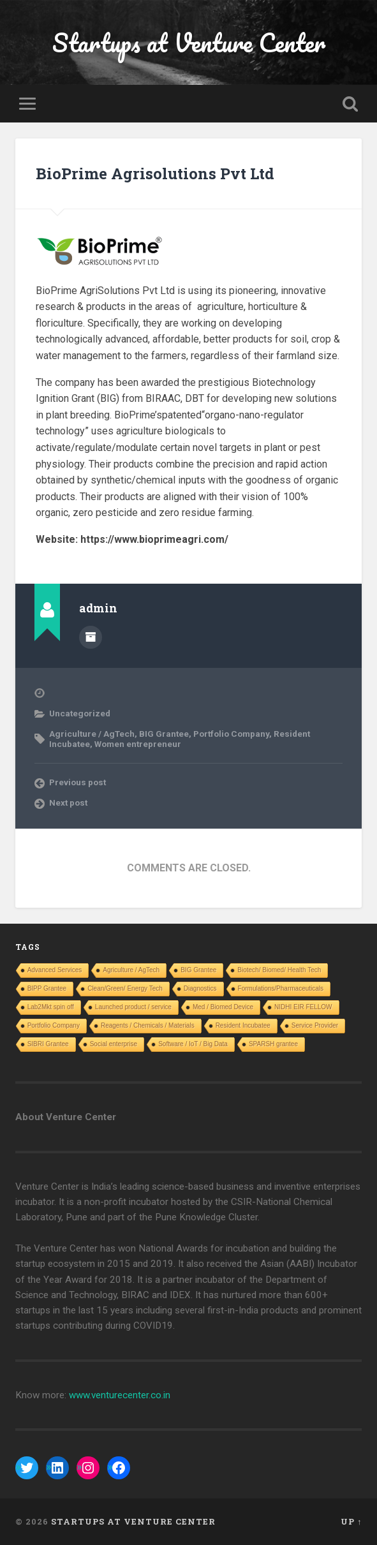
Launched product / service (133, 1006)
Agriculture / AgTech (92, 733)
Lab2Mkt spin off (50, 1006)
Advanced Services (54, 969)
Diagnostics (200, 988)
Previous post (77, 782)
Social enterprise (113, 1043)
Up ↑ (351, 1521)
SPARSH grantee (273, 1043)
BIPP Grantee (47, 988)
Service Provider (315, 1025)
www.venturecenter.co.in (119, 1395)
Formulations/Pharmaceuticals (281, 988)
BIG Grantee (164, 733)
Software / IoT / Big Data (193, 1043)
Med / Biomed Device (223, 1006)
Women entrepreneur (137, 744)
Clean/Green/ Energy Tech (125, 988)
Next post (68, 802)
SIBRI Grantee (48, 1043)
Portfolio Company (231, 733)
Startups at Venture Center (188, 42)
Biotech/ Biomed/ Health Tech (279, 969)
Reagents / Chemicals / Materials (148, 1025)
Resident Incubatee (243, 1025)
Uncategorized (79, 713)
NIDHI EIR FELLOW (303, 1006)
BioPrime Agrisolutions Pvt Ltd (155, 173)
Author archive (90, 637)
